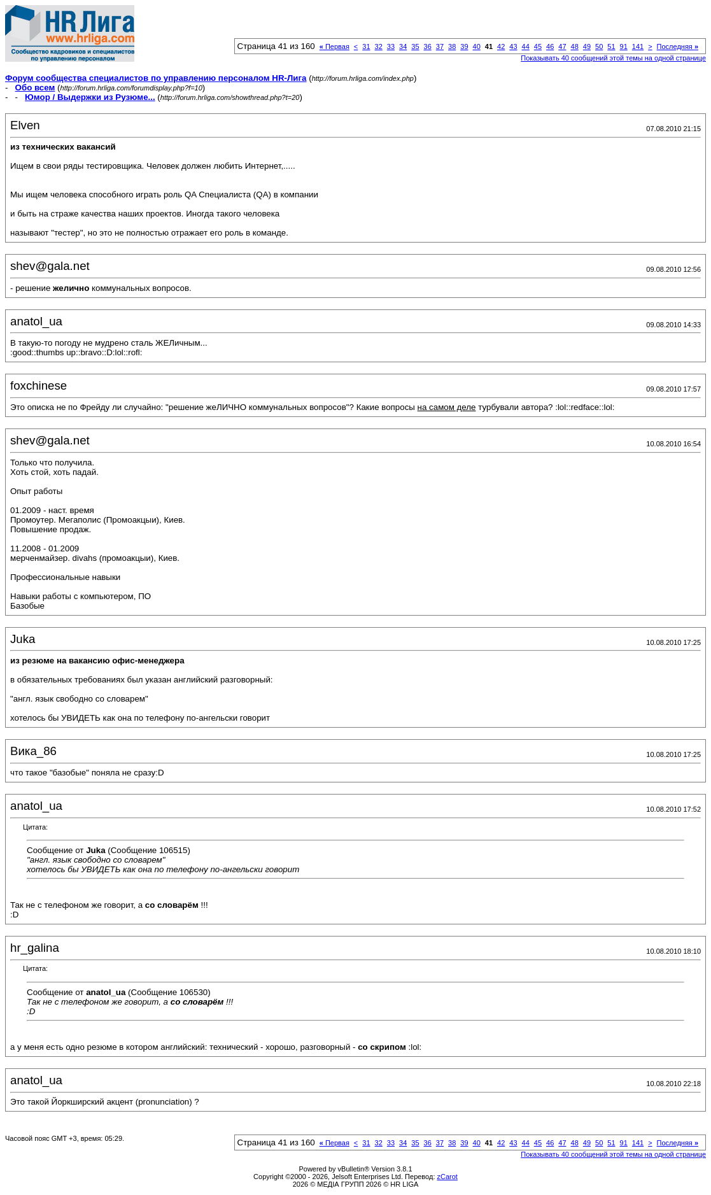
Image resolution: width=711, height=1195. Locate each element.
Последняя (677, 46)
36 (428, 46)
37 (440, 46)
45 (538, 46)
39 (464, 46)
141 (638, 46)
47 (562, 46)
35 (415, 46)
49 (587, 46)
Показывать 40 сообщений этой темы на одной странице (613, 58)
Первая (334, 46)
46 (550, 46)
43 (513, 46)
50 (599, 46)
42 (501, 46)
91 (624, 46)
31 (366, 46)
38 (452, 46)
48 (575, 46)
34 (403, 46)
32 (379, 46)
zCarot (447, 1176)
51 (611, 46)
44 (526, 46)
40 (477, 46)
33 (391, 46)
